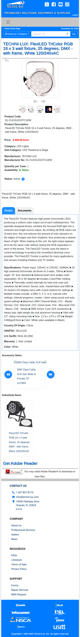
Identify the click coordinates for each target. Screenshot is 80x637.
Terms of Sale (19, 564)
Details (9, 210)
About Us (16, 525)
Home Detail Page (12, 29)
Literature (16, 559)
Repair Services (19, 589)
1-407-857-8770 (24, 492)
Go (73, 34)
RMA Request (18, 594)
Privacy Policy (19, 569)
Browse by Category (16, 34)
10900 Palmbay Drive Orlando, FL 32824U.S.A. (27, 505)
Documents (24, 210)
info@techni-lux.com (27, 497)
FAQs (14, 555)
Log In (75, 15)
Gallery (15, 534)
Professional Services (23, 530)
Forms (14, 585)
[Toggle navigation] (8, 22)
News (14, 539)
